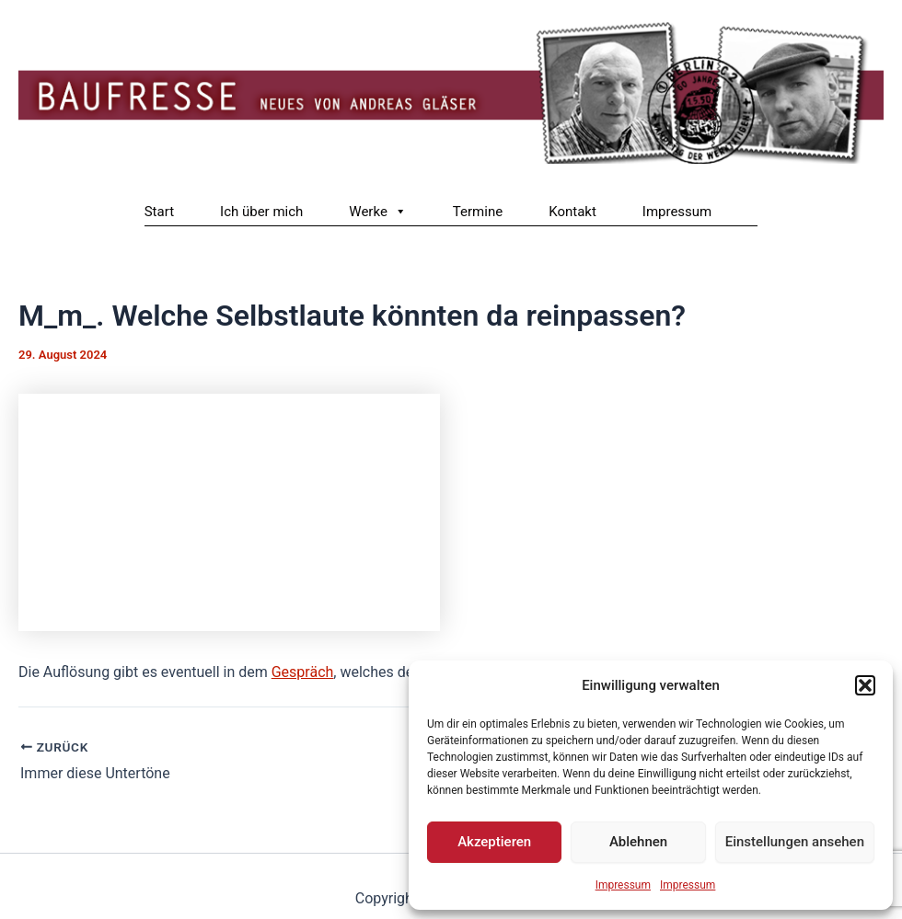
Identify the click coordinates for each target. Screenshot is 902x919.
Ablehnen (638, 841)
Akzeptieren (494, 841)
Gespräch (303, 672)
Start (159, 211)
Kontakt (572, 211)
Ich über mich (261, 211)
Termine (478, 211)
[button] (865, 685)
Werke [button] (378, 211)
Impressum (623, 885)
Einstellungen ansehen (794, 841)
